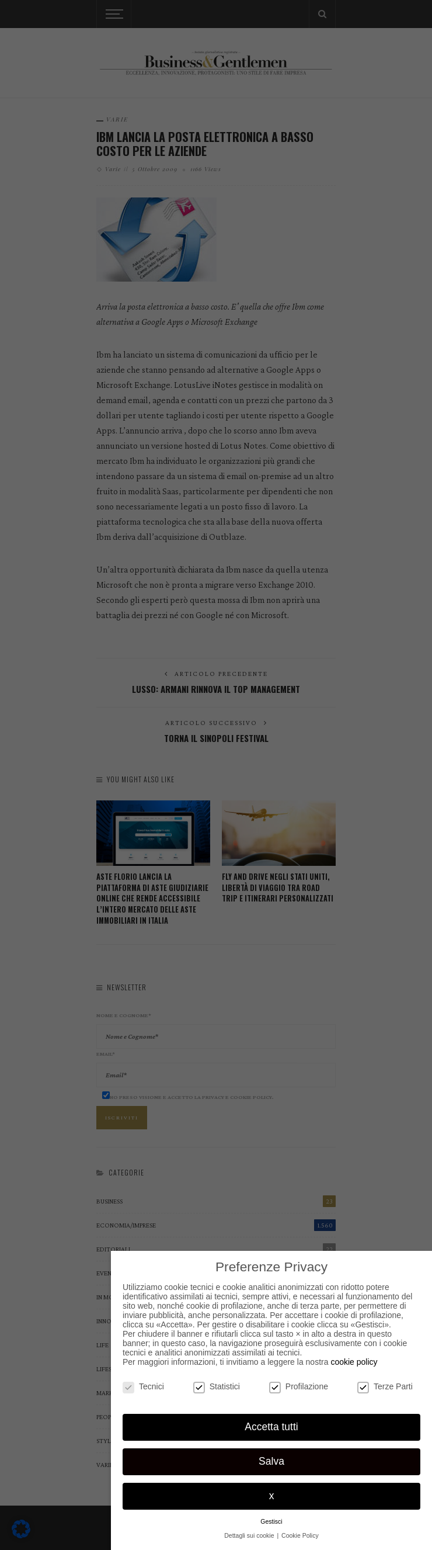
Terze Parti (385, 1386)
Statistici (216, 1386)
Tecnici (143, 1386)
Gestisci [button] (271, 1521)
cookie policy (353, 1362)
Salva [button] (271, 1461)
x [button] (271, 1496)
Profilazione (298, 1386)
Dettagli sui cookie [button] (250, 1535)
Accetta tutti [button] (271, 1427)
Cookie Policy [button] (300, 1535)
